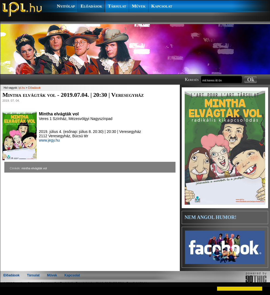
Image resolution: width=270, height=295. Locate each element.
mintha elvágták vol (34, 168)
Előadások (91, 6)
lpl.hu (22, 87)
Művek (139, 6)
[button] (8, 288)
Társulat (117, 6)
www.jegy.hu (49, 140)
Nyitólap (66, 6)
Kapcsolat (161, 6)
